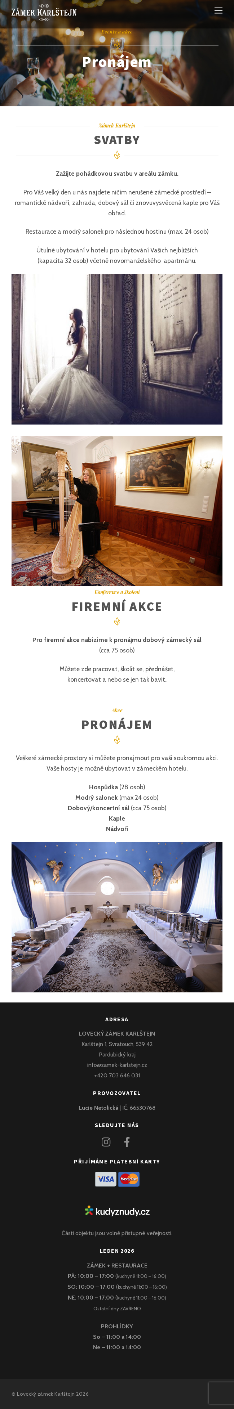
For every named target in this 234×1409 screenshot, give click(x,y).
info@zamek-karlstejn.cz (117, 1065)
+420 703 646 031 (117, 1075)
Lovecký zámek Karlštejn (46, 1394)
